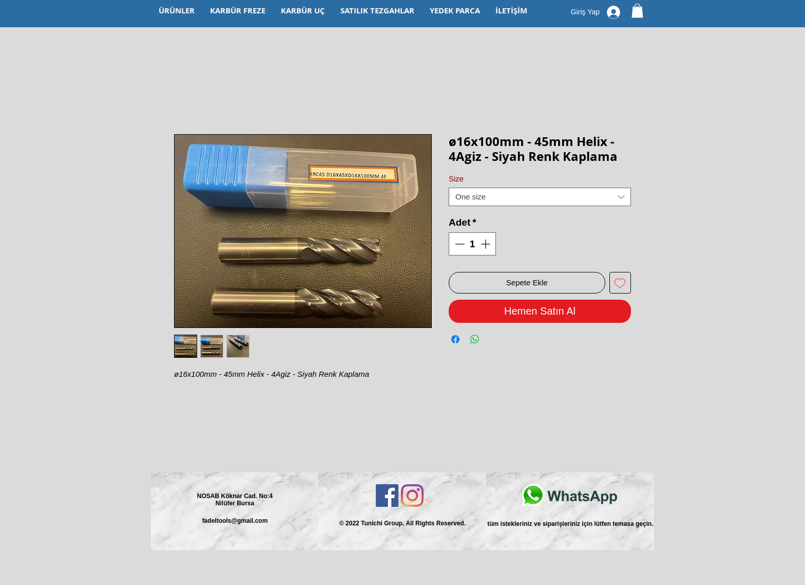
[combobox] (540, 197)
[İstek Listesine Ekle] (620, 283)
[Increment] (486, 244)
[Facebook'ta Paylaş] (455, 339)
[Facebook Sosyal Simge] (387, 495)
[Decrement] (458, 244)
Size (456, 178)
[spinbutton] (472, 244)
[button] (637, 10)
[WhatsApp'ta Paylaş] (475, 339)
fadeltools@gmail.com (235, 520)
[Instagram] (412, 495)
